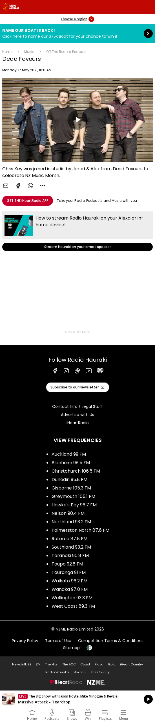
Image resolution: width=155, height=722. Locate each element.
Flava (99, 664)
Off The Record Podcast (66, 51)
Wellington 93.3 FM (72, 597)
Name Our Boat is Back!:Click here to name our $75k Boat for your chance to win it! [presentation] (77, 33)
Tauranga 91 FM (69, 572)
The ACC (69, 664)
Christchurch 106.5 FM (76, 471)
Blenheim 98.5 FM (71, 462)
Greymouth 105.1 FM (73, 496)
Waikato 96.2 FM (69, 581)
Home (7, 51)
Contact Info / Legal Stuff (77, 406)
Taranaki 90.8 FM (70, 555)
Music (29, 51)
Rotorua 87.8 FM (69, 538)
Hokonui (80, 672)
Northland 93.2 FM (71, 521)
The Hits (51, 664)
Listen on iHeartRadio (77, 699)
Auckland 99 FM (69, 454)
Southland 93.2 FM (71, 547)
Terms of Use (58, 640)
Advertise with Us (77, 414)
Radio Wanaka (57, 672)
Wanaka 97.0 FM (70, 589)
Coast (85, 664)
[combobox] (42, 185)
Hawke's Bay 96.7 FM (74, 505)
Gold (112, 664)
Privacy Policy (25, 640)
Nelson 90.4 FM (68, 513)
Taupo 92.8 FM (67, 564)
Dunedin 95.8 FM (69, 479)
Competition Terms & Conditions (110, 640)
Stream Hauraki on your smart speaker (77, 231)
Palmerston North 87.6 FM (80, 530)
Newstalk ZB (21, 664)
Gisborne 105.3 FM (71, 488)
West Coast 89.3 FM (73, 606)
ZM (38, 664)
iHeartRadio (78, 423)
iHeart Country (131, 664)
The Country (100, 672)
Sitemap (71, 648)
